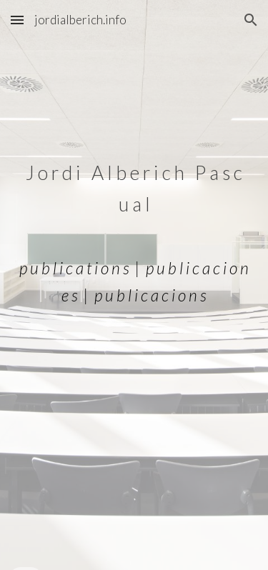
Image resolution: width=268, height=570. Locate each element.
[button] (17, 19)
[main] (134, 285)
